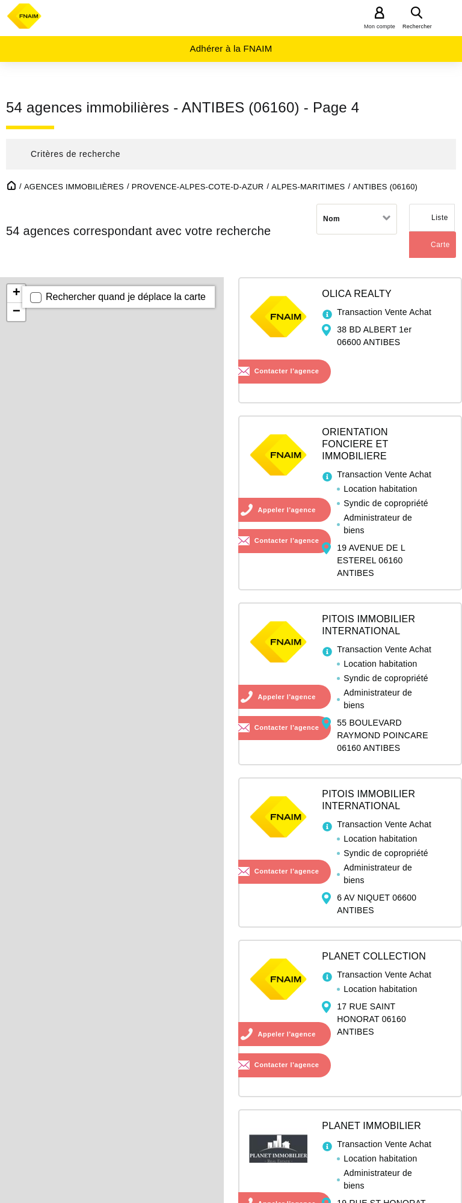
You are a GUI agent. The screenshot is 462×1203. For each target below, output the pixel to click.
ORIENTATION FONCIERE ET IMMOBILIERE (355, 444)
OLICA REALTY (357, 294)
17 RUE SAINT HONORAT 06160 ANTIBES (371, 1019)
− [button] (16, 312)
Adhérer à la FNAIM (230, 48)
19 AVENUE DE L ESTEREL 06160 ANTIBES (371, 560)
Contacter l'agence (286, 371)
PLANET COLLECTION (374, 956)
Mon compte (379, 26)
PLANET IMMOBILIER (371, 1126)
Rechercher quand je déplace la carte (126, 297)
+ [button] (16, 293)
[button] (231, 154)
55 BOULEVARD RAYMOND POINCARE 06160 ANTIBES (382, 735)
